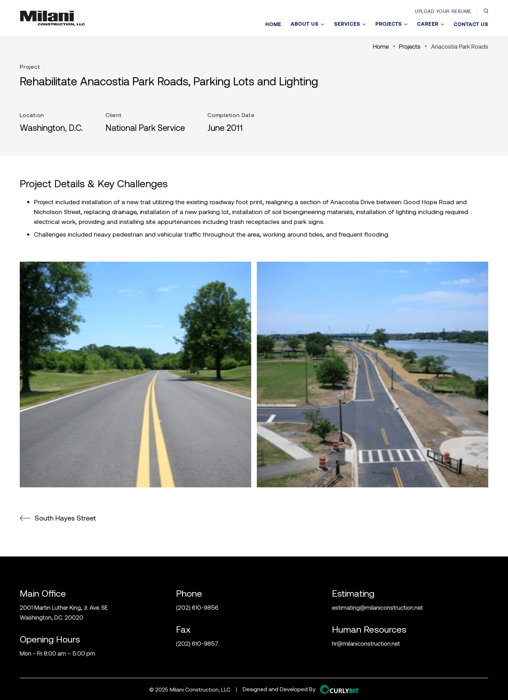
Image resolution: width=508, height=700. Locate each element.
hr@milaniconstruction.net (366, 643)
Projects (391, 24)
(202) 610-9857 (197, 643)
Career (430, 24)
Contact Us (471, 24)
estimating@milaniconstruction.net (377, 607)
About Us (307, 24)
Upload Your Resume (443, 11)
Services (350, 24)
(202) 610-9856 (197, 607)
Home (273, 24)
